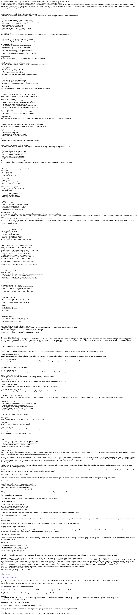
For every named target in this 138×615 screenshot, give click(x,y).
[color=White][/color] (9, 577)
